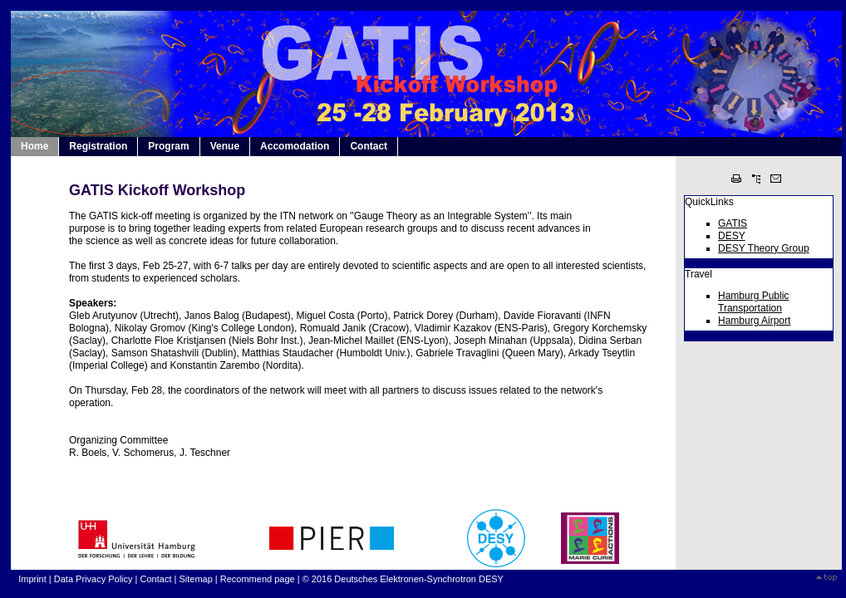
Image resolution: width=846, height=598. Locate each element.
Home (34, 146)
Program (168, 146)
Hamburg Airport (754, 320)
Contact (368, 146)
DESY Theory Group (763, 248)
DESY (731, 236)
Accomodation (294, 146)
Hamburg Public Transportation (753, 302)
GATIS (732, 223)
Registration (98, 146)
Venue (224, 146)
